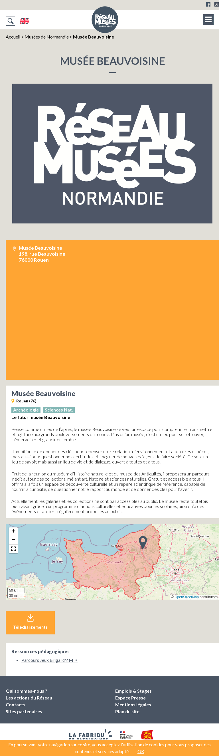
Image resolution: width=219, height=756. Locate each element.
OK (140, 751)
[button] (142, 542)
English (24, 21)
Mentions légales (133, 704)
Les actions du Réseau (29, 697)
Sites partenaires (24, 711)
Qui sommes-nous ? (26, 690)
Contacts (15, 704)
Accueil (13, 36)
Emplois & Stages (133, 690)
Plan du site (127, 711)
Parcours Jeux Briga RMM (47, 660)
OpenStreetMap (187, 597)
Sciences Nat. (59, 409)
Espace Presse (130, 697)
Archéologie (26, 409)
